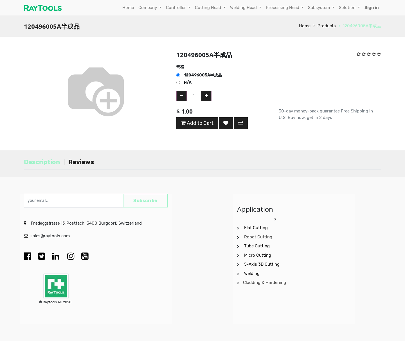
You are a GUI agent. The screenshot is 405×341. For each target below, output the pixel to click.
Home (304, 25)
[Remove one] (181, 96)
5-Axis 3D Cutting (262, 264)
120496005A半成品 (362, 25)
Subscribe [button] (145, 200)
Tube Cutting (257, 246)
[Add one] (206, 96)
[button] (226, 123)
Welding (252, 273)
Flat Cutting (256, 227)
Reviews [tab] (81, 162)
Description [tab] (42, 162)
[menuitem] (128, 7)
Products (327, 25)
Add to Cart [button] (197, 123)
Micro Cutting (258, 255)
